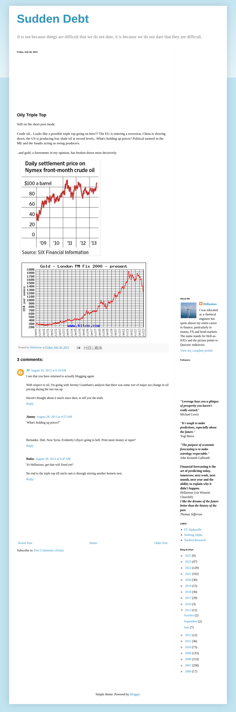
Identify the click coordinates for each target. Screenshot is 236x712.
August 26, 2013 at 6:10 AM (48, 370)
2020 (188, 579)
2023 (188, 561)
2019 (188, 585)
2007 (188, 665)
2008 (188, 659)
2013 (188, 610)
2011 (188, 641)
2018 (188, 591)
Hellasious (210, 304)
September (191, 621)
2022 (188, 567)
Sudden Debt (53, 18)
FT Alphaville (192, 529)
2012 (188, 635)
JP (28, 370)
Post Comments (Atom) (49, 550)
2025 (188, 555)
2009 (188, 653)
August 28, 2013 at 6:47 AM (53, 458)
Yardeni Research (195, 540)
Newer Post (25, 543)
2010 (188, 647)
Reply (30, 403)
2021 (188, 573)
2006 (188, 671)
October (189, 615)
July (187, 627)
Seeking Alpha (193, 534)
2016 (188, 604)
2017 (188, 598)
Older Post (161, 543)
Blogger (135, 694)
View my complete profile (196, 350)
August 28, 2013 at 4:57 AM (54, 416)
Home (93, 543)
